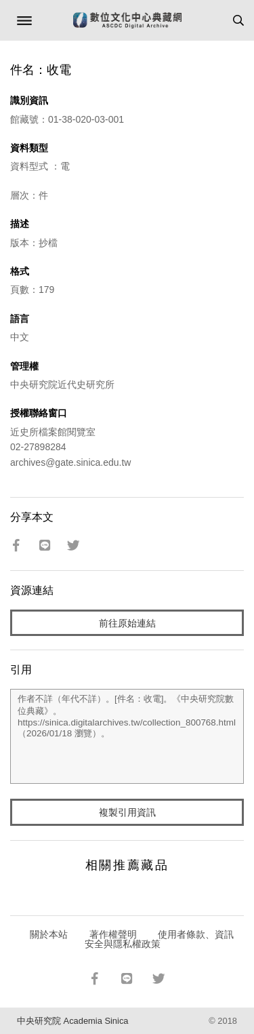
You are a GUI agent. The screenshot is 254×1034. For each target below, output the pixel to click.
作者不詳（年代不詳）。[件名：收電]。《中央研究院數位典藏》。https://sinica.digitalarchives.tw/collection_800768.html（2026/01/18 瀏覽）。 (127, 736)
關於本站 (49, 934)
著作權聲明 (113, 934)
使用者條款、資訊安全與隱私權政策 (159, 939)
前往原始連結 (127, 623)
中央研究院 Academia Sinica (72, 1021)
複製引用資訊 (127, 812)
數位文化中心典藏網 (127, 20)
